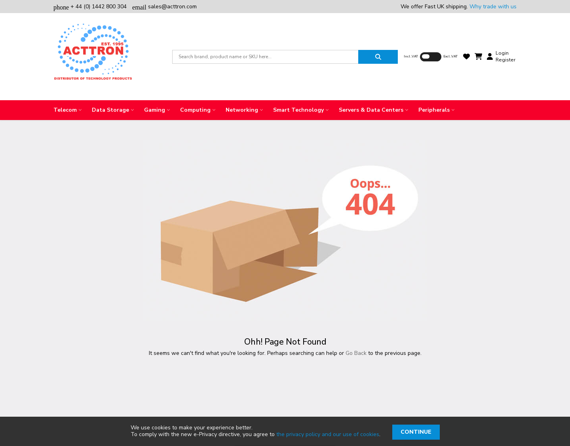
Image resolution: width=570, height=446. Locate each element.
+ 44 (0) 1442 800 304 (90, 6)
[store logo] (93, 56)
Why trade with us (493, 6)
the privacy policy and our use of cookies (327, 434)
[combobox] (265, 57)
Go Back (356, 353)
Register (505, 60)
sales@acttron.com (164, 6)
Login (502, 53)
